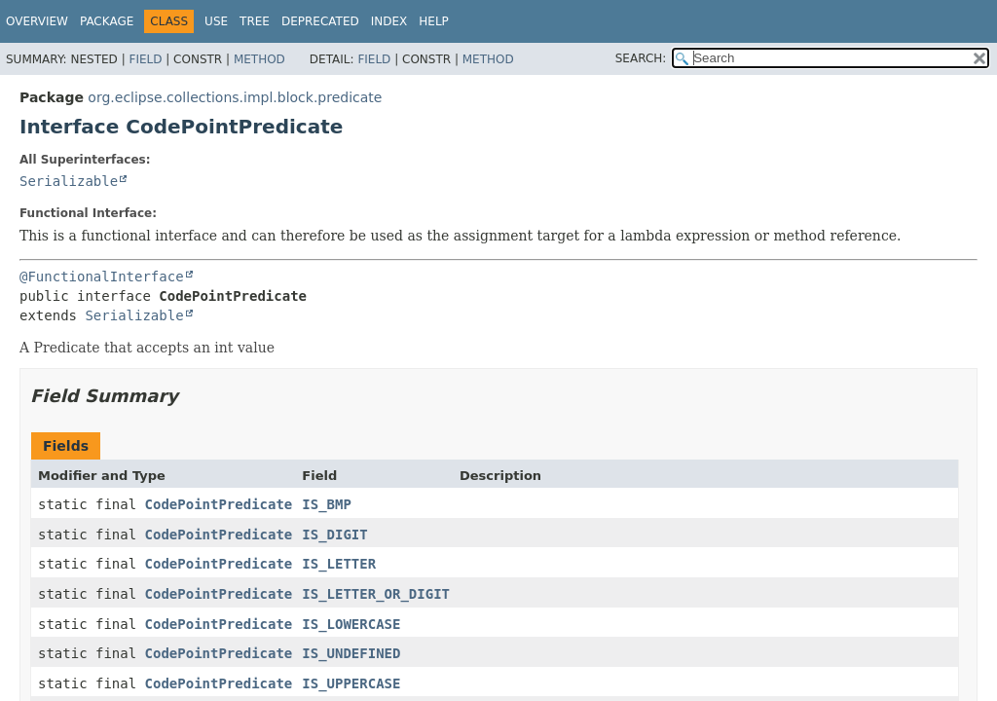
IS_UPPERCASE (351, 683)
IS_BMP (326, 504)
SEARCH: (641, 58)
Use (216, 21)
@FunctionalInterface (101, 276)
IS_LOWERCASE (351, 624)
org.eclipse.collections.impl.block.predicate (235, 97)
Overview (37, 21)
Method (259, 59)
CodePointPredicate (219, 504)
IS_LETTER (339, 564)
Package (106, 21)
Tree (255, 21)
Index (389, 21)
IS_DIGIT (334, 534)
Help (434, 21)
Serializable (68, 181)
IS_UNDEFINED (351, 653)
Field (145, 59)
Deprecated (320, 21)
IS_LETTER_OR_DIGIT (376, 594)
